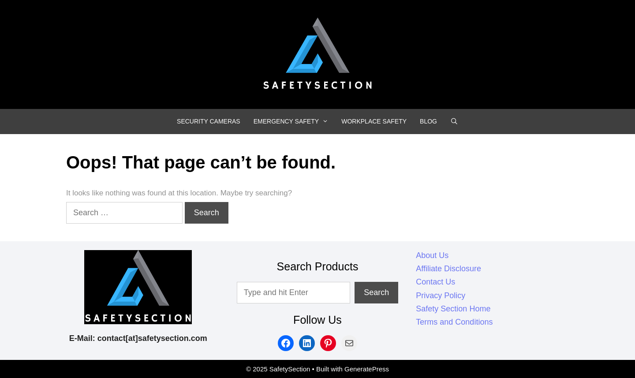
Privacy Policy (440, 295)
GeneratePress (366, 369)
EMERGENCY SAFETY (294, 121)
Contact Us (435, 281)
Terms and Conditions (454, 322)
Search (376, 292)
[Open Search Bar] (454, 121)
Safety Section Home (453, 308)
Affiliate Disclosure (448, 268)
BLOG (428, 121)
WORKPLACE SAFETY (374, 121)
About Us (432, 255)
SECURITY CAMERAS (208, 121)
